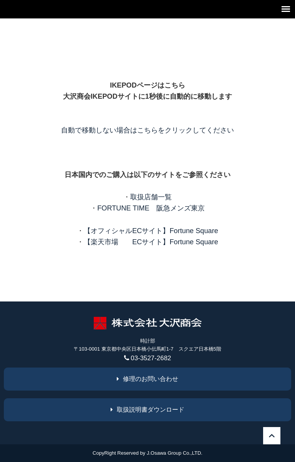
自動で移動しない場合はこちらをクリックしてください (147, 130)
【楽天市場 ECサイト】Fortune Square (151, 242)
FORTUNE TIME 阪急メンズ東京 (151, 208)
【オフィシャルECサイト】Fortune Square (151, 231)
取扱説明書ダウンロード (147, 409)
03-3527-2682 (147, 358)
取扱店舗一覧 (151, 197)
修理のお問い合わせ (147, 379)
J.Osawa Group (164, 453)
